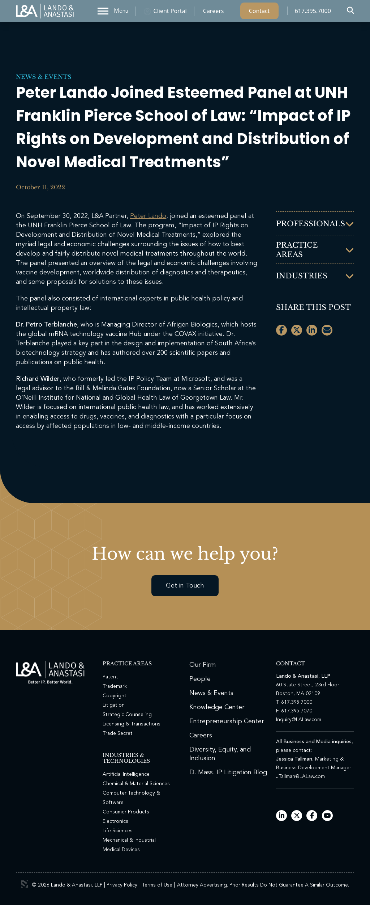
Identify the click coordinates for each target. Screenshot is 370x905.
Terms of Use (157, 885)
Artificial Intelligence (126, 774)
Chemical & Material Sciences (136, 783)
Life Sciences (118, 830)
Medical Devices (121, 849)
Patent (110, 676)
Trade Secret (118, 733)
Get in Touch (185, 585)
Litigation (114, 705)
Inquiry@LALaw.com (298, 719)
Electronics (115, 821)
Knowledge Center (217, 707)
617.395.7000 (313, 13)
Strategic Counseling (127, 714)
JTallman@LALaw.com (300, 776)
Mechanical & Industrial (129, 840)
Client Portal (170, 13)
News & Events (43, 76)
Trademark (115, 686)
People (200, 679)
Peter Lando (148, 216)
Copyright (114, 695)
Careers (213, 13)
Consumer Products (126, 811)
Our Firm (202, 665)
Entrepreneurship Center (226, 721)
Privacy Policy (122, 885)
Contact (259, 13)
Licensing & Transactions (131, 724)
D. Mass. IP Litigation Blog (228, 772)
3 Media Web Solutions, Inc (24, 884)
